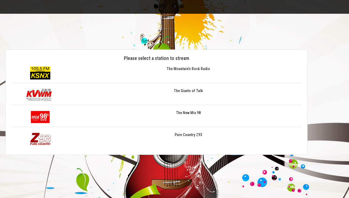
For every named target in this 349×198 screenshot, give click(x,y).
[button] (156, 75)
